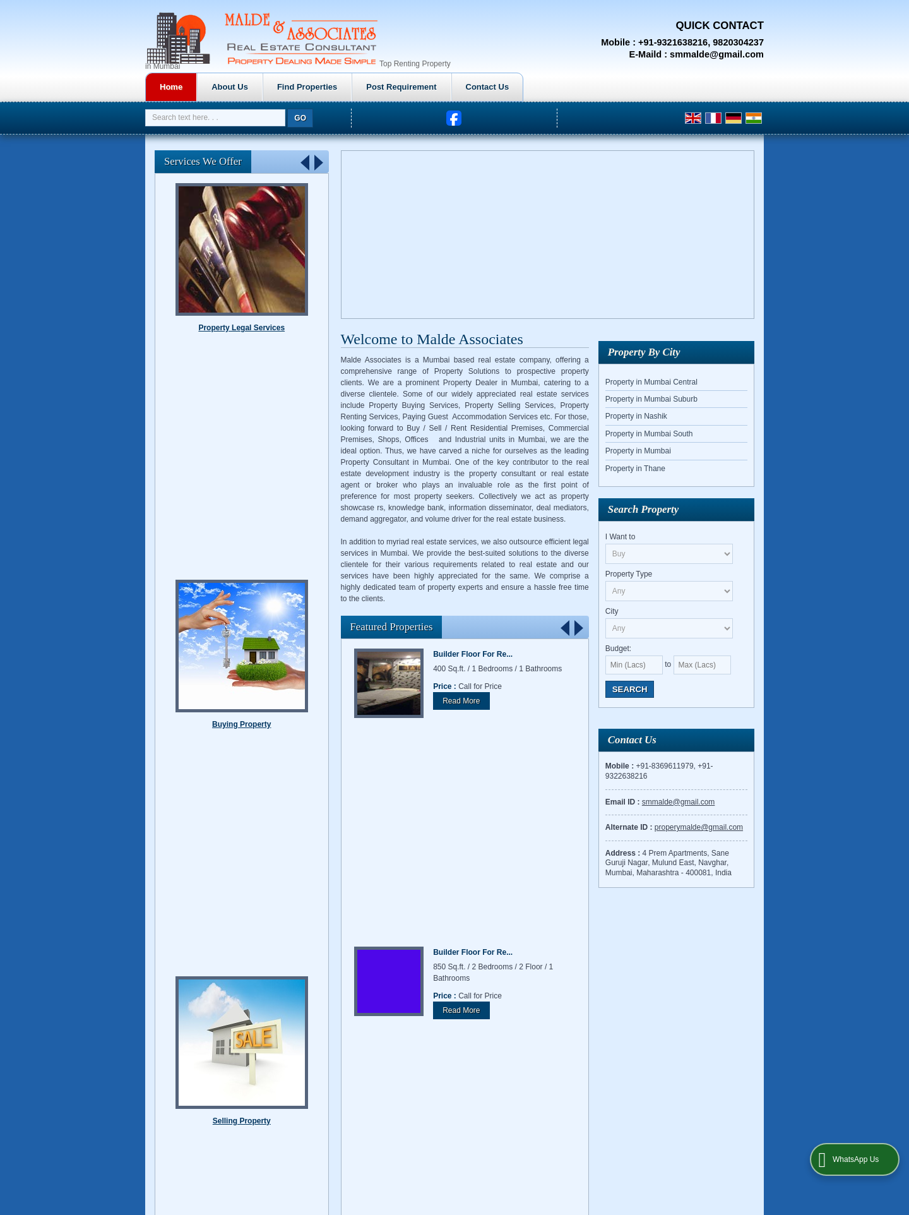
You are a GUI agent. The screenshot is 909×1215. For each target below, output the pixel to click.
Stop (316, 681)
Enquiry (622, 958)
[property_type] (669, 591)
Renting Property (241, 327)
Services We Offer (203, 161)
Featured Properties (391, 627)
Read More (461, 701)
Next (578, 627)
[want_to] (669, 554)
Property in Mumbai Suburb (651, 399)
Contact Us (608, 87)
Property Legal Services (241, 497)
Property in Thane (635, 468)
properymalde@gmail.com (699, 827)
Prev (566, 627)
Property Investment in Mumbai (696, 947)
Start (306, 681)
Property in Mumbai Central (651, 382)
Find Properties (428, 87)
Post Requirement (522, 87)
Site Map (709, 958)
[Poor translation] (46, 1042)
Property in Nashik (636, 416)
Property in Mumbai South (649, 433)
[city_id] (669, 628)
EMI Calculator (574, 958)
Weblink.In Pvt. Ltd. (261, 958)
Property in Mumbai (638, 450)
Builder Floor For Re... (473, 654)
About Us (350, 87)
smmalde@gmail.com (717, 54)
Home (291, 87)
